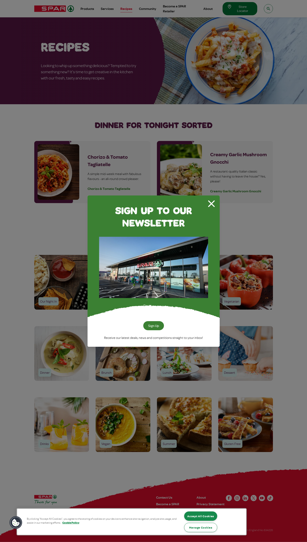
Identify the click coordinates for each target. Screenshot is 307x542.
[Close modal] (211, 203)
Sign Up (153, 326)
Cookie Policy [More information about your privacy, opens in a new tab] (70, 522)
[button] (16, 522)
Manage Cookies (200, 527)
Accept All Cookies (200, 516)
